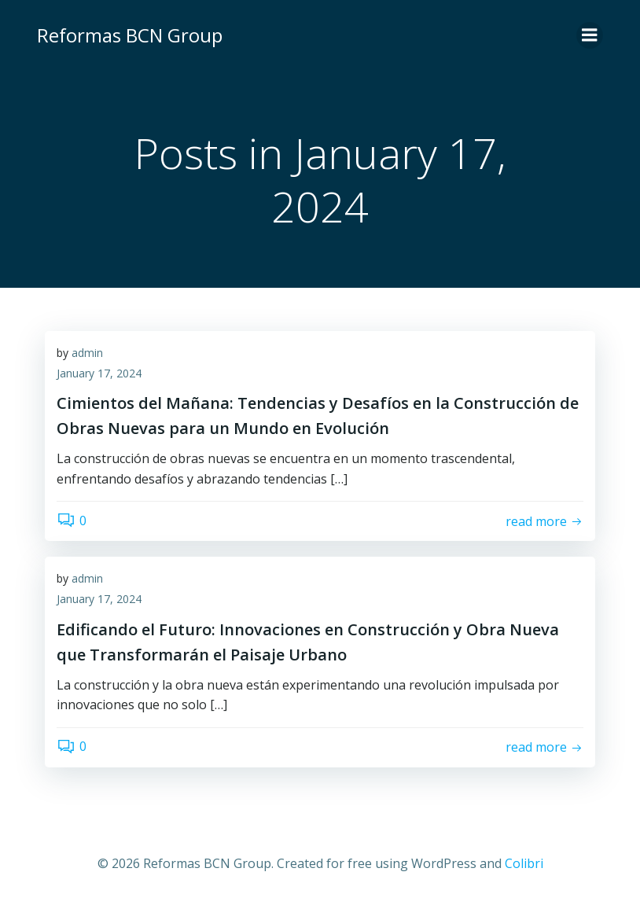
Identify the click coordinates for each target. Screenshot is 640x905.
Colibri (524, 863)
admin (87, 352)
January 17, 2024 (99, 373)
